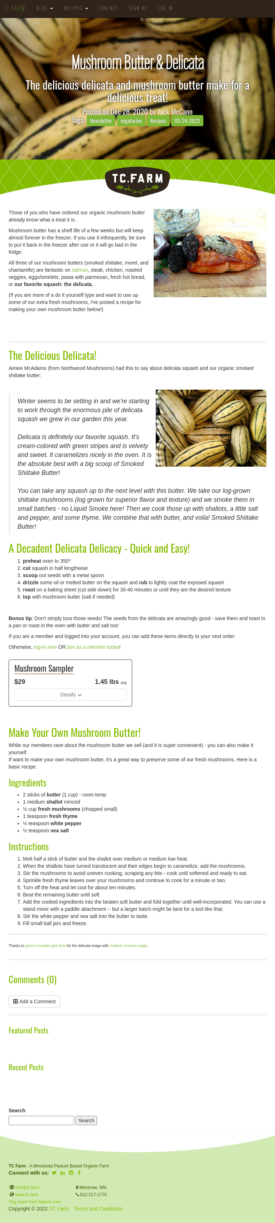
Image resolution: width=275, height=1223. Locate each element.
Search (17, 1110)
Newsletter (101, 120)
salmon (80, 270)
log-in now (45, 647)
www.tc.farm (27, 1194)
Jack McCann (175, 111)
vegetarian (131, 120)
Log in (165, 8)
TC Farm (59, 1209)
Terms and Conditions (98, 1209)
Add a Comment (34, 1001)
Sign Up (138, 8)
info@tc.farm (26, 1187)
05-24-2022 (187, 120)
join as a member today (93, 647)
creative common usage (129, 946)
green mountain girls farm (45, 946)
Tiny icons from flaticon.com (35, 1201)
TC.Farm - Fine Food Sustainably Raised (137, 182)
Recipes (76, 8)
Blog (45, 8)
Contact (109, 8)
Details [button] (68, 695)
